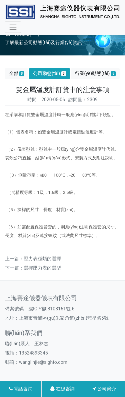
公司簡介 (104, 388)
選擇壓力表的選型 (42, 268)
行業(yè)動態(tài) (95, 73)
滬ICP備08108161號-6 (51, 308)
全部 (16, 73)
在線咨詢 (62, 388)
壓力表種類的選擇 (42, 258)
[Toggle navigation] (13, 27)
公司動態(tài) (49, 73)
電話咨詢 (20, 388)
